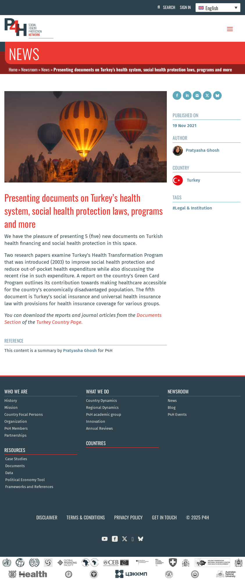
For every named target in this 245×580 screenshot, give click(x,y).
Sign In (184, 7)
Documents (15, 466)
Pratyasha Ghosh (80, 350)
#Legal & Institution (192, 208)
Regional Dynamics (102, 408)
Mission (11, 408)
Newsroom (29, 69)
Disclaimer (46, 517)
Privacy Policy (128, 517)
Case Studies (16, 459)
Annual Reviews (99, 429)
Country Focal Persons (23, 415)
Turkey (186, 180)
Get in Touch (164, 517)
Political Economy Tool (25, 480)
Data (9, 473)
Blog (172, 408)
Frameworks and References (29, 487)
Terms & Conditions (86, 517)
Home (13, 69)
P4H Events (177, 415)
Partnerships (15, 435)
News (45, 69)
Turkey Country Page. (59, 322)
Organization (15, 422)
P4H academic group (103, 415)
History (10, 401)
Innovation (95, 422)
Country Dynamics (101, 401)
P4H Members (16, 429)
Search (167, 7)
